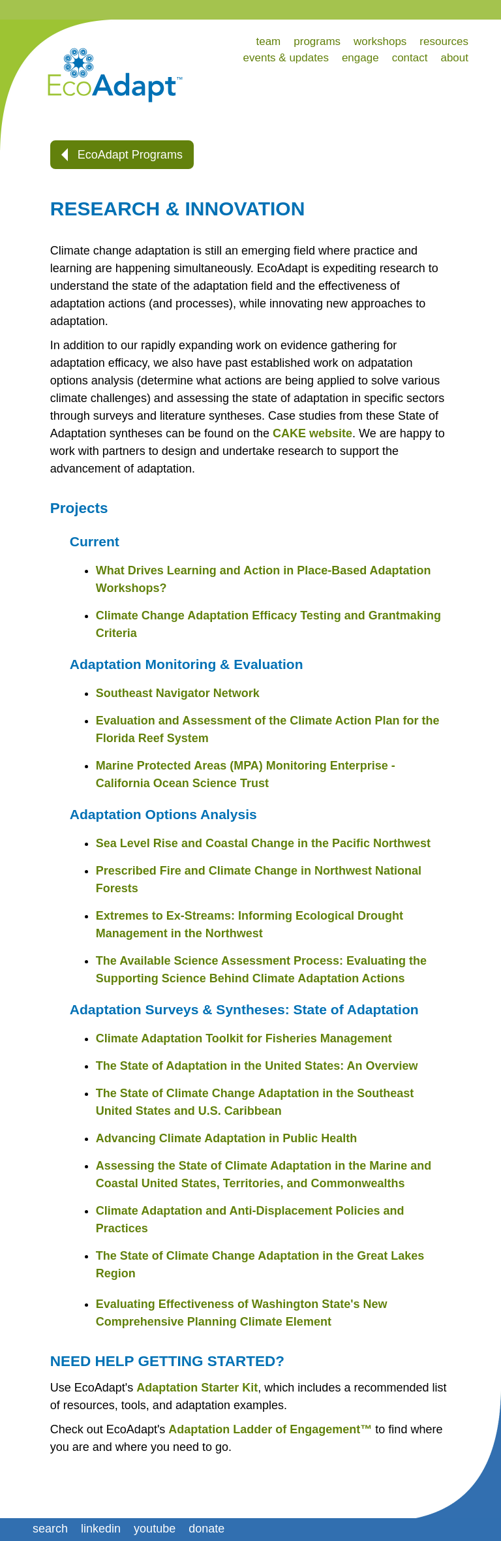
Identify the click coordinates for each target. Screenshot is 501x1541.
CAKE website (312, 433)
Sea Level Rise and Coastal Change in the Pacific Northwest (263, 843)
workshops (380, 41)
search (50, 1528)
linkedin (101, 1528)
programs (317, 41)
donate (206, 1528)
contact (410, 58)
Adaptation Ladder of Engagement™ (270, 1429)
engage (360, 58)
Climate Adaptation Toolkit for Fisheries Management (244, 1038)
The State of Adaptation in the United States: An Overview (257, 1065)
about (454, 58)
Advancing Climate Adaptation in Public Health (226, 1138)
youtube (154, 1528)
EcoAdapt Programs (122, 154)
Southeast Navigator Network (178, 693)
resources (443, 41)
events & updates (286, 58)
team (268, 41)
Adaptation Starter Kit (197, 1387)
